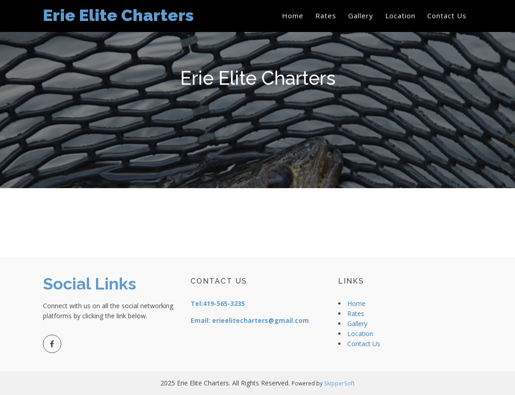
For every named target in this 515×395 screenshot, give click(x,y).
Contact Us (447, 15)
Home (292, 15)
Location (400, 15)
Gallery (360, 15)
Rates (325, 15)
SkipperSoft (339, 383)
